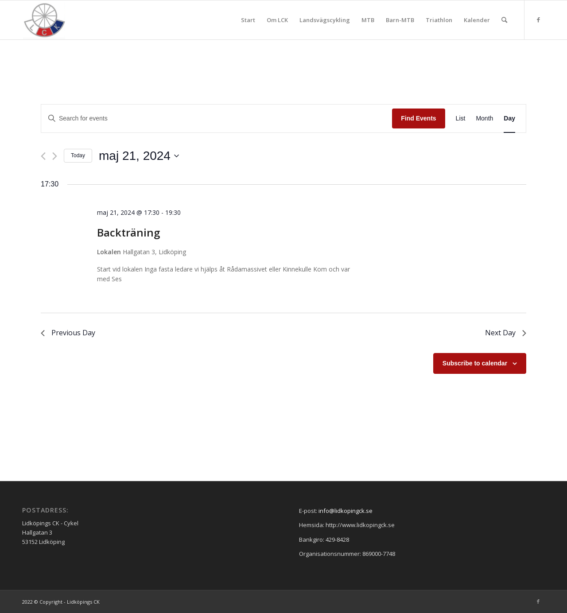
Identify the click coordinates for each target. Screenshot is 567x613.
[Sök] (504, 19)
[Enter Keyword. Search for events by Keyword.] (216, 118)
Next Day (505, 333)
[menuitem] (248, 19)
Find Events (418, 118)
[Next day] (54, 156)
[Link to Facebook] (538, 19)
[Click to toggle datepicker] (139, 156)
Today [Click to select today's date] (78, 155)
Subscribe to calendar (475, 363)
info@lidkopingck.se (345, 511)
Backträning (128, 232)
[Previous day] (43, 156)
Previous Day (68, 333)
